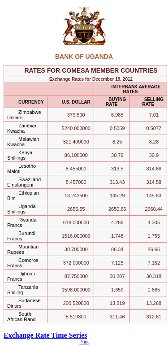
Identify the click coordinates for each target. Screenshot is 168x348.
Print (84, 341)
